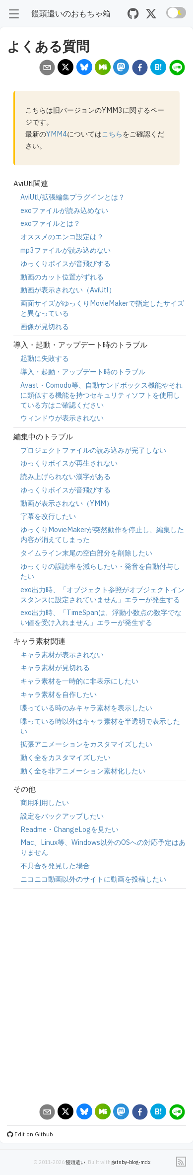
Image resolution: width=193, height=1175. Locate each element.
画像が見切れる (44, 326)
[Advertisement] (93, 996)
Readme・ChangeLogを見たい (69, 829)
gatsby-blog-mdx (131, 1162)
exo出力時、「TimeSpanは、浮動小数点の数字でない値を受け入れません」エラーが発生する (101, 617)
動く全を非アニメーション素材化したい (82, 770)
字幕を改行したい (48, 516)
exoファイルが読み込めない (64, 210)
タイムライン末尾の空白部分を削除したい (86, 552)
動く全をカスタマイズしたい (65, 757)
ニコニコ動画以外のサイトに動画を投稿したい (93, 879)
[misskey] (103, 68)
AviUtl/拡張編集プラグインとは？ (72, 197)
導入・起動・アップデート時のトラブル (80, 344)
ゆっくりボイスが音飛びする (65, 263)
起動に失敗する (44, 358)
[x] (65, 68)
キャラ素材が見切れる (55, 667)
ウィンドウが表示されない (62, 417)
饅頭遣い (75, 1162)
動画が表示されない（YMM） (66, 503)
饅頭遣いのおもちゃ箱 (71, 13)
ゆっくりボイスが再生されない (69, 463)
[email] (47, 68)
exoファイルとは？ (50, 223)
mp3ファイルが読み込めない (65, 250)
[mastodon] (121, 68)
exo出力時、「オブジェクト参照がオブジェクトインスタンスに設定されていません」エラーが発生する (102, 594)
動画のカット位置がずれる (62, 276)
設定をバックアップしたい (62, 816)
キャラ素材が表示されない (62, 654)
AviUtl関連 (30, 183)
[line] (177, 68)
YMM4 (56, 133)
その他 (24, 789)
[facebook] (139, 68)
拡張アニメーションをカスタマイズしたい (86, 744)
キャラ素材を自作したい (58, 694)
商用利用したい (44, 802)
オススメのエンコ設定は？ (62, 236)
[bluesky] (84, 68)
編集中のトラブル (43, 436)
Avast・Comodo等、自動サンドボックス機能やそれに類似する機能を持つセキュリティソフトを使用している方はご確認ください (101, 395)
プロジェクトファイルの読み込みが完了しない (93, 450)
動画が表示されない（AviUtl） (68, 289)
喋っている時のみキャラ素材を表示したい (86, 707)
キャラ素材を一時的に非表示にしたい (79, 681)
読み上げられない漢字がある (65, 476)
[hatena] (158, 68)
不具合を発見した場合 (55, 865)
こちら (112, 133)
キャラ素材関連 (39, 641)
